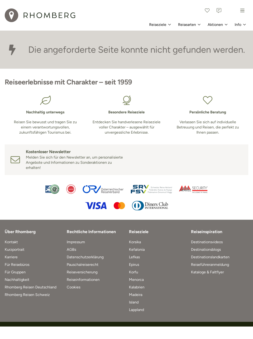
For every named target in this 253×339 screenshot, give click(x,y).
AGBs (71, 249)
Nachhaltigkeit (17, 279)
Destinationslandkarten (210, 257)
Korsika (135, 242)
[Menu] (242, 10)
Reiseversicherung (82, 272)
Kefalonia (137, 249)
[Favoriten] (207, 10)
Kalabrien (136, 287)
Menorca (136, 279)
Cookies (73, 287)
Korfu (133, 272)
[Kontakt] (219, 10)
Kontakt (11, 242)
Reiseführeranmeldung (210, 264)
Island (134, 302)
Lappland (136, 309)
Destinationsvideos (207, 242)
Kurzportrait (14, 249)
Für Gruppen (15, 272)
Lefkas (134, 257)
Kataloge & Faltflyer (207, 272)
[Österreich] (231, 10)
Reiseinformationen (83, 279)
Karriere (11, 257)
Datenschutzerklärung (85, 257)
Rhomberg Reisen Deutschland (30, 287)
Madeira (135, 294)
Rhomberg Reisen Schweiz (27, 294)
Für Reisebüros (17, 264)
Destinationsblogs (206, 249)
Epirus (134, 264)
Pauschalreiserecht (82, 264)
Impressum (76, 242)
